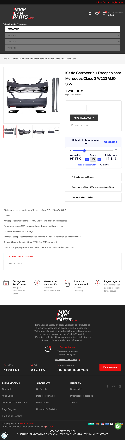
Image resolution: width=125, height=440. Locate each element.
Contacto (7, 389)
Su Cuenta (41, 389)
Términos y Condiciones (14, 402)
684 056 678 (11, 369)
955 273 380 (38, 369)
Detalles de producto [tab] (20, 256)
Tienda (74, 402)
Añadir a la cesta (84, 117)
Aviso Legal (8, 395)
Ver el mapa (112, 367)
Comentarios (15, 263)
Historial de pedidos (46, 409)
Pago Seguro (9, 409)
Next (57, 130)
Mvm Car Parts (27, 423)
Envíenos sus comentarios (66, 360)
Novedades (76, 389)
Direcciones (42, 402)
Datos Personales (45, 395)
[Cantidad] (78, 108)
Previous (6, 130)
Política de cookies (12, 415)
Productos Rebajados (81, 395)
